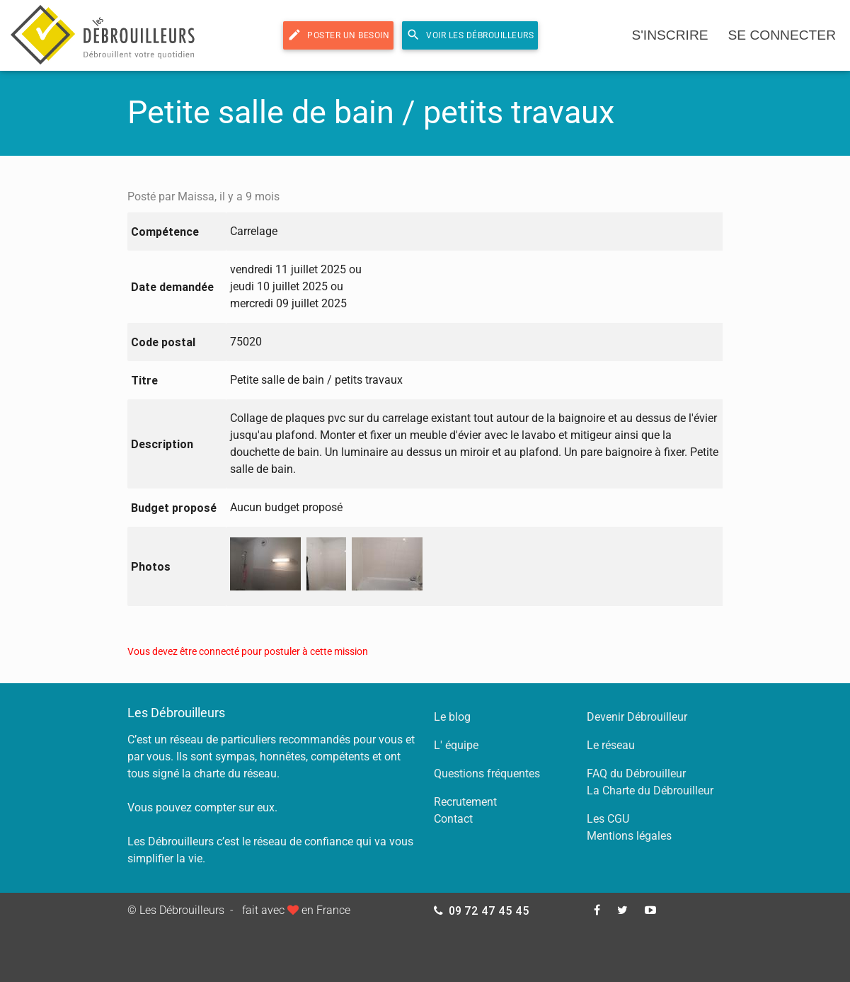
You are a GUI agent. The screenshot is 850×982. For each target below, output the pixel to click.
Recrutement (465, 802)
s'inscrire (669, 35)
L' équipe (456, 745)
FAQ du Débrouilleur (636, 773)
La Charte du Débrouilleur (650, 790)
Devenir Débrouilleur (637, 717)
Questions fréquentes (487, 773)
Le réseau (611, 745)
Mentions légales (629, 836)
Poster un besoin (338, 35)
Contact (453, 819)
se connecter (782, 35)
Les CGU (608, 819)
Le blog (452, 717)
